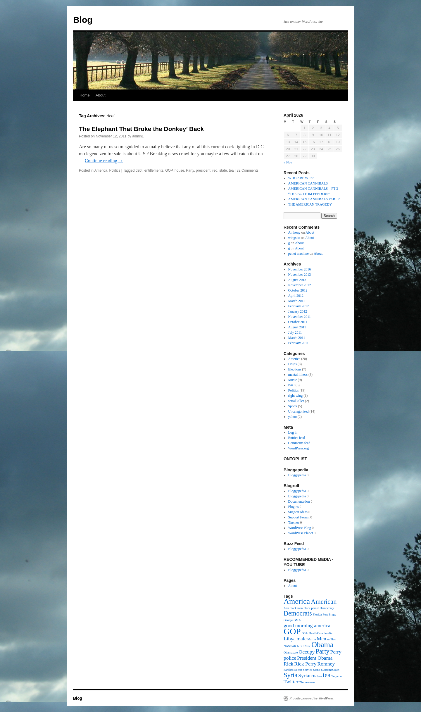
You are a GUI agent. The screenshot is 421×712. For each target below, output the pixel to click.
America (100, 170)
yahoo (292, 417)
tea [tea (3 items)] (326, 675)
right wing (295, 396)
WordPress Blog (299, 528)
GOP (168, 170)
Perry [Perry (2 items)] (335, 652)
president (203, 170)
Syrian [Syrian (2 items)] (305, 675)
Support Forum (299, 517)
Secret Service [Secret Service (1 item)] (303, 669)
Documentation (299, 501)
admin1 (138, 136)
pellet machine (298, 253)
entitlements (153, 170)
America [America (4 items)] (297, 601)
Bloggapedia (297, 475)
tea (231, 170)
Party (190, 170)
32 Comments (247, 170)
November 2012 (299, 285)
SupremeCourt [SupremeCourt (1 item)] (330, 669)
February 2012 (298, 306)
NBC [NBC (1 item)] (300, 646)
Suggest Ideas (298, 512)
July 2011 (295, 332)
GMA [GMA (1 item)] (297, 620)
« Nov (288, 162)
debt (139, 170)
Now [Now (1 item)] (307, 646)
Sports (292, 406)
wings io (294, 238)
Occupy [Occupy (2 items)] (307, 652)
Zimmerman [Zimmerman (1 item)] (307, 682)
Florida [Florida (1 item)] (317, 614)
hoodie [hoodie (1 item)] (328, 633)
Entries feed (296, 438)
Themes (293, 522)
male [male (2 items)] (301, 639)
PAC (291, 385)
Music (292, 380)
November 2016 (299, 269)
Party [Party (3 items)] (322, 651)
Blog (83, 20)
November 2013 (299, 275)
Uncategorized (298, 411)
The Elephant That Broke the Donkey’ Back (141, 128)
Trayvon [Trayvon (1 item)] (336, 676)
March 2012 (296, 301)
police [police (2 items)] (290, 658)
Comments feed (299, 443)
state (223, 170)
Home (85, 95)
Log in (293, 432)
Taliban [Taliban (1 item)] (317, 676)
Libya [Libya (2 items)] (290, 639)
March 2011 (296, 338)
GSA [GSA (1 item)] (305, 633)
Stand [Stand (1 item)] (316, 669)
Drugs (292, 364)
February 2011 (298, 343)
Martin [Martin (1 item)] (312, 639)
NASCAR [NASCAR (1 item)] (290, 646)
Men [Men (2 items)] (321, 639)
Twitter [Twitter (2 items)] (291, 682)
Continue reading (104, 160)
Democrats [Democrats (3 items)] (298, 613)
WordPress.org (298, 448)
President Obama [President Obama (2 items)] (314, 658)
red (214, 170)
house (179, 170)
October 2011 (297, 322)
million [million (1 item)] (331, 639)
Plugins (293, 507)
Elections (294, 369)
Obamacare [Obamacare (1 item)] (291, 652)
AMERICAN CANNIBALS (308, 183)
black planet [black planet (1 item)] (311, 608)
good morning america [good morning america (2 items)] (307, 625)
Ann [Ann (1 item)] (286, 608)
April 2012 (295, 296)
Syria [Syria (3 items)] (290, 675)
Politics (114, 170)
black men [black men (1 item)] (296, 608)
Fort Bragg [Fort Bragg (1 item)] (329, 614)
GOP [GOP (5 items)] (292, 631)
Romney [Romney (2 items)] (326, 664)
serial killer (296, 401)
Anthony (294, 232)
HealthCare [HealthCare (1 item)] (316, 633)
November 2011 (299, 317)
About (101, 95)
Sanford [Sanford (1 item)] (289, 669)
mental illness (298, 375)
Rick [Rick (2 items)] (288, 664)
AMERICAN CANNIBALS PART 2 (314, 199)
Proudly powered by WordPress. (311, 698)
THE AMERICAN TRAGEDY (310, 204)
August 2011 (297, 327)
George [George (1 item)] (288, 620)
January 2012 (297, 311)
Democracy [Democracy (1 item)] (327, 608)
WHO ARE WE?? (301, 178)
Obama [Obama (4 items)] (322, 644)
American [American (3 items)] (324, 601)
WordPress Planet (300, 533)
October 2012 (298, 290)
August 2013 (297, 280)
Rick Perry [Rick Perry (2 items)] (305, 664)
